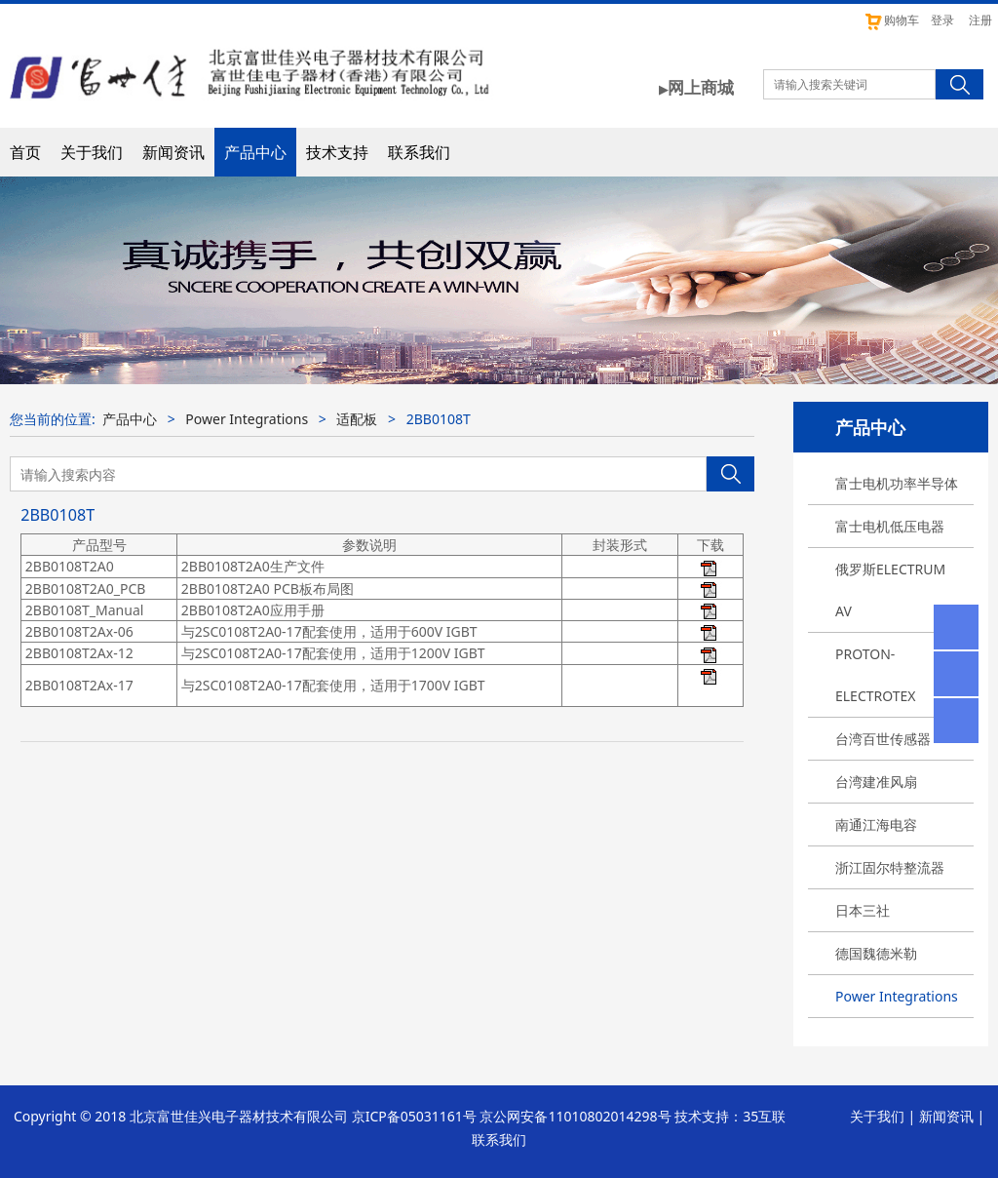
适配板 (356, 419)
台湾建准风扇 (876, 781)
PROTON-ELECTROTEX (875, 675)
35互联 (764, 1116)
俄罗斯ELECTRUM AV (890, 590)
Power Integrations (896, 996)
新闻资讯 (173, 152)
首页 (25, 152)
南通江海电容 (876, 824)
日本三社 (862, 910)
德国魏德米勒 (876, 953)
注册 (980, 20)
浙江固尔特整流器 (889, 867)
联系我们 (419, 152)
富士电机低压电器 (889, 526)
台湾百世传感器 (883, 738)
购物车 (891, 20)
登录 (942, 20)
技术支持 (337, 152)
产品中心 (255, 152)
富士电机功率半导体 (896, 483)
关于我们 (91, 152)
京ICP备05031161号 (414, 1116)
